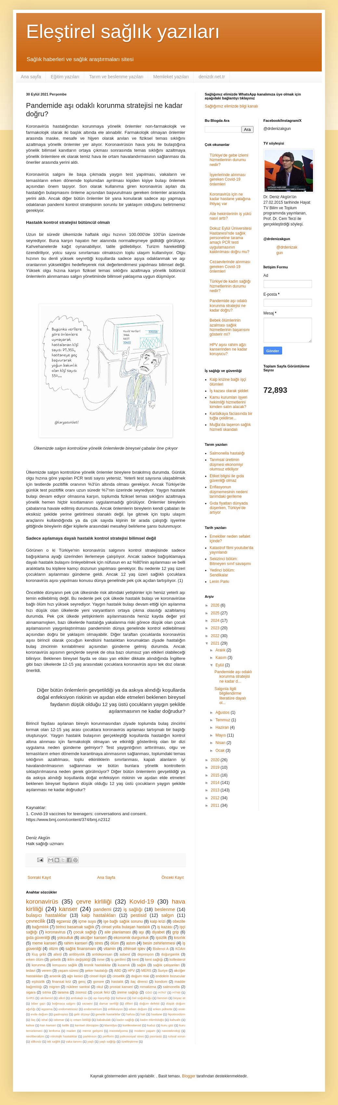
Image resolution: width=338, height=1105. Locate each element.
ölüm (114, 943)
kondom (161, 981)
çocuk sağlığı (85, 932)
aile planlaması (118, 932)
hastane (156, 1014)
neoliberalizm (35, 1036)
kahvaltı (175, 1019)
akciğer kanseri (93, 937)
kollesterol (177, 959)
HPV (131, 970)
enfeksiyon (115, 1009)
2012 (216, 798)
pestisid (139, 915)
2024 (216, 620)
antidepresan (102, 954)
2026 (216, 605)
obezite (179, 921)
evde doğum (39, 1014)
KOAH (180, 949)
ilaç (33, 1019)
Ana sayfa (31, 76)
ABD (117, 970)
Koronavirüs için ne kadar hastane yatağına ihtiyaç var (230, 199)
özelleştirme (129, 1041)
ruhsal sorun (176, 1036)
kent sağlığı (154, 959)
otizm (53, 948)
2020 (216, 760)
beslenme (165, 909)
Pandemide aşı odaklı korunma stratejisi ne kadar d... (233, 677)
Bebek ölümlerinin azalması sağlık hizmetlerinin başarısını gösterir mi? (230, 327)
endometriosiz (68, 1009)
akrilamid (46, 998)
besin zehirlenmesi (159, 943)
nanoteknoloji (171, 1031)
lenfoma (54, 1031)
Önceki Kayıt (173, 877)
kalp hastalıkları (99, 915)
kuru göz (167, 1025)
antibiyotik (76, 954)
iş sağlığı (133, 909)
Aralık (221, 650)
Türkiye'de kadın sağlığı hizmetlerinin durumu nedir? (230, 286)
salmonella (171, 987)
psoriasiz (156, 1036)
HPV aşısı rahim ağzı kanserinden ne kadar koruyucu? (228, 349)
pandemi (102, 909)
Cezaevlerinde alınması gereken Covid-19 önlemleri (230, 267)
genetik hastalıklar (108, 1014)
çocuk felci (102, 992)
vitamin (109, 948)
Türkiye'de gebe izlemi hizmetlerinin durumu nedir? (229, 160)
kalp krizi (157, 921)
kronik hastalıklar (97, 965)
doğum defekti (149, 1003)
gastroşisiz (61, 1014)
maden (71, 1031)
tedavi (30, 970)
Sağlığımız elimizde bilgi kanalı (231, 106)
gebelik (55, 959)
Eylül (220, 665)
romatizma (148, 987)
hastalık (117, 981)
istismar (59, 1019)
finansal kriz (61, 981)
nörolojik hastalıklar (63, 1036)
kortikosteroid (132, 1025)
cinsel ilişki (97, 976)
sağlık (141, 965)
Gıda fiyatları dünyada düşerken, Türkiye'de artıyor (229, 508)
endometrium (93, 1009)
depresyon (145, 954)
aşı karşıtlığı (101, 998)
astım (131, 943)
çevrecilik (35, 921)
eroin (181, 1009)
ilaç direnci (139, 981)
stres (99, 943)
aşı (141, 932)
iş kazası (165, 927)
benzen (162, 998)
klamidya (111, 1025)
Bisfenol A (161, 949)
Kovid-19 (141, 901)
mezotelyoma (118, 1031)
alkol (61, 998)
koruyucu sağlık (64, 965)
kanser (68, 909)
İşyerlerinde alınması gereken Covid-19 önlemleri (228, 179)
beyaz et (179, 998)
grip (176, 932)
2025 (216, 613)
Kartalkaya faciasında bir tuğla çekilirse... (231, 415)
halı (142, 1014)
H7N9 (176, 992)
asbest (125, 954)
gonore (98, 981)
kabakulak (103, 1019)
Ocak (220, 750)
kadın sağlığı (126, 1019)
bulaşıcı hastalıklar (46, 915)
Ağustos (223, 712)
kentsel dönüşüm (87, 1025)
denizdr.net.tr (212, 76)
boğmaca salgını (63, 1003)
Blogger (188, 1076)
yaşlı (90, 1041)
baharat (121, 998)
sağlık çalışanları (166, 965)
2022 (216, 636)
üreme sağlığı (127, 992)
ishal (44, 1019)
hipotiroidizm (176, 1014)
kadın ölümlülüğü (152, 1019)
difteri (129, 1003)
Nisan (221, 742)
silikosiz (36, 1041)
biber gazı (38, 1003)
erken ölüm (35, 959)
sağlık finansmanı (81, 948)
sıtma (46, 992)
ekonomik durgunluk (131, 937)
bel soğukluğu (142, 998)
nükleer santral (78, 987)
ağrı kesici (75, 976)
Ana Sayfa (106, 877)
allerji (57, 954)
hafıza (130, 1014)
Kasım (221, 657)
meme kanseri (44, 943)
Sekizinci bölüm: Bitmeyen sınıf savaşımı (230, 561)
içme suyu (87, 921)
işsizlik (161, 937)
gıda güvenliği (38, 937)
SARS (30, 998)
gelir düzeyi (82, 1014)
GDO (148, 992)
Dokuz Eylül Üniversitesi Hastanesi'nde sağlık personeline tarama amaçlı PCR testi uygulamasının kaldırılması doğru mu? (231, 240)
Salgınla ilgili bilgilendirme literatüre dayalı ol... (230, 696)
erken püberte (163, 1009)
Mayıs (221, 735)
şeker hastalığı (96, 970)
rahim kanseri (75, 943)
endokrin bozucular (170, 976)
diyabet (158, 932)
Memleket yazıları (171, 76)
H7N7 (162, 992)
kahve (30, 1025)
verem (46, 970)
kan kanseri (48, 1025)
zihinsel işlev (134, 948)
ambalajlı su (79, 998)
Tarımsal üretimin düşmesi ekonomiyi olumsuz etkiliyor (226, 464)
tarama (63, 992)
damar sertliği (108, 1003)
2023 (216, 628)
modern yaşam (144, 1031)
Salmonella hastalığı (227, 453)
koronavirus (56, 932)
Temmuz (223, 720)
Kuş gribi (39, 954)
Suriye (163, 970)
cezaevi (87, 1003)
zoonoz (81, 992)
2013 (216, 790)
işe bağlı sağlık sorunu (123, 921)
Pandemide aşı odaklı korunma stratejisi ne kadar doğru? (228, 306)
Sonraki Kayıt (39, 877)
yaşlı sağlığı (107, 1041)
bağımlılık (40, 927)
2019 (216, 767)
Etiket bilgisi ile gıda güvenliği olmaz (227, 478)
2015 (216, 775)
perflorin (108, 1036)
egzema (47, 1009)
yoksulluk (65, 937)
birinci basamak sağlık (75, 927)
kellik (65, 1025)
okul (100, 987)
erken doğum (138, 1009)
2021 (216, 643)
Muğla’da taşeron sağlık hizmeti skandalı (230, 426)
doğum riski (140, 976)
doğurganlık (170, 954)
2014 (216, 782)
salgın (167, 915)
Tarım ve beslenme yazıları (116, 76)
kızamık (124, 965)
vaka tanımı (74, 1041)
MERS (146, 970)
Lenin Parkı (219, 581)
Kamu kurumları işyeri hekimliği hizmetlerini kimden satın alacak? (228, 402)
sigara (30, 992)
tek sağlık (53, 1041)
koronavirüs (42, 901)
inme (100, 959)
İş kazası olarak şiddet (229, 391)
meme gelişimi (93, 1031)
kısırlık (179, 937)
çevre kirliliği (93, 901)
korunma (38, 965)
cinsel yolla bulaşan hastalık (125, 927)
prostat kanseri (121, 987)
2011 (216, 805)
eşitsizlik (38, 981)
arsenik (55, 976)
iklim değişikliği (79, 959)
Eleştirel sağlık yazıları (123, 31)
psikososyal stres (132, 1036)
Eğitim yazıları (65, 76)
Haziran (222, 727)
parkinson (90, 1036)
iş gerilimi (118, 959)
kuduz (151, 1025)
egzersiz (64, 921)
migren (54, 987)
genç (82, 981)
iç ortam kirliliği (80, 1019)
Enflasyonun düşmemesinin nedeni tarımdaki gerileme (229, 492)
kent (135, 959)
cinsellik (118, 976)
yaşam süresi (68, 970)
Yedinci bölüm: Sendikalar (222, 572)
